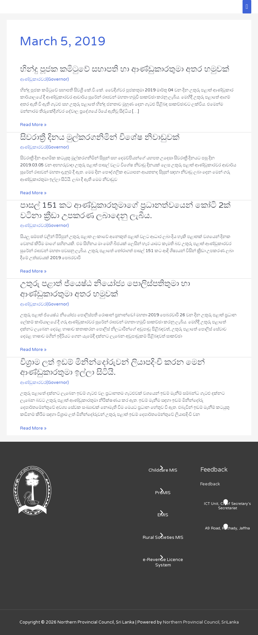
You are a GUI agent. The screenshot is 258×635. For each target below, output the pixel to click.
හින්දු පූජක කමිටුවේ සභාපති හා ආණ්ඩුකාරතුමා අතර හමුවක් (124, 69)
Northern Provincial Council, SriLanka (201, 622)
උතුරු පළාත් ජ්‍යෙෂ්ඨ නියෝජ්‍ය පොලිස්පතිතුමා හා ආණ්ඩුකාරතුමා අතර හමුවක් (105, 289)
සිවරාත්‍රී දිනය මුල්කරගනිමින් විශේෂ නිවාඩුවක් (99, 137)
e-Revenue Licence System (163, 562)
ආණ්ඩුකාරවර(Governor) (44, 79)
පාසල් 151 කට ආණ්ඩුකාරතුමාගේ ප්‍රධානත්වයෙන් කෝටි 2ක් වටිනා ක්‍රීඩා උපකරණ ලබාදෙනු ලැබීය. (125, 210)
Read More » (33, 124)
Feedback (210, 484)
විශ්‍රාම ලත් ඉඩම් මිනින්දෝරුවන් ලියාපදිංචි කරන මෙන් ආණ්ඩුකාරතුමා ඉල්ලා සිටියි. (112, 367)
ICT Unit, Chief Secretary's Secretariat (227, 506)
